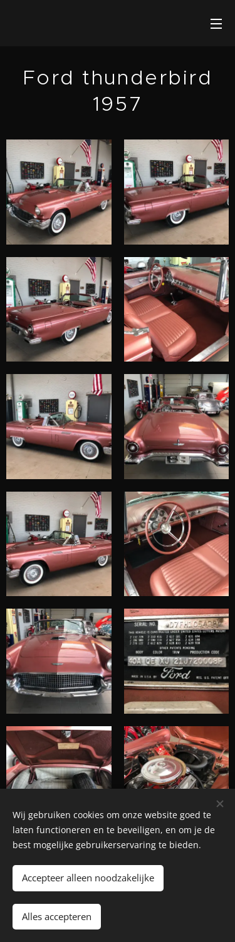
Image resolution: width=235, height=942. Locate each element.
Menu (216, 23)
